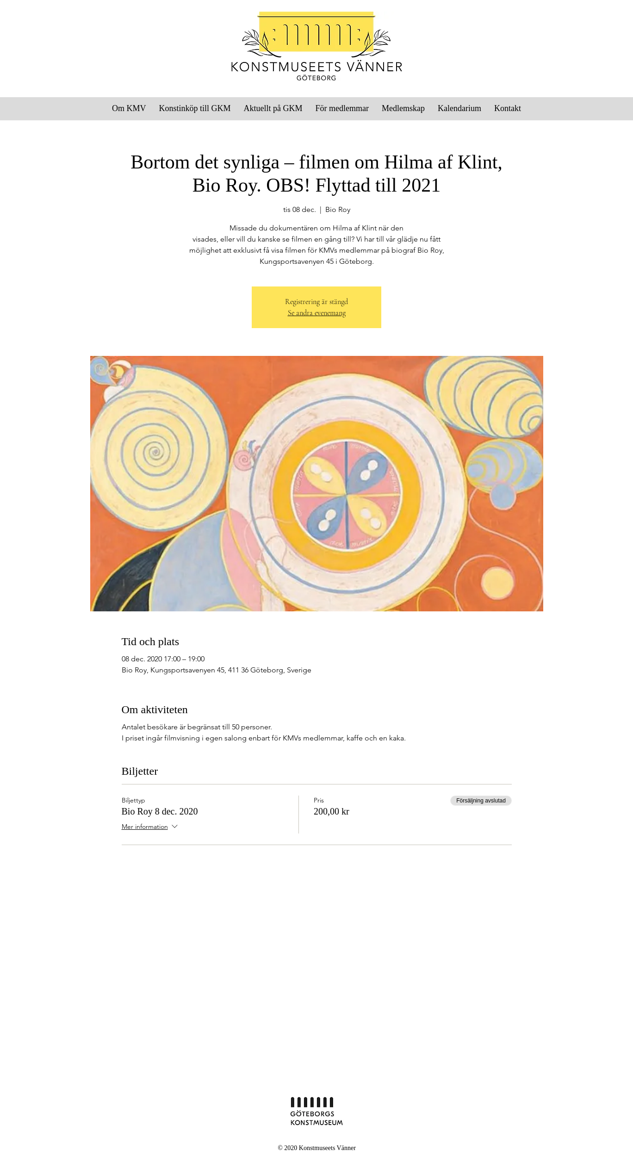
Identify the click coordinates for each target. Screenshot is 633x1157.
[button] (342, 108)
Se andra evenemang (317, 312)
